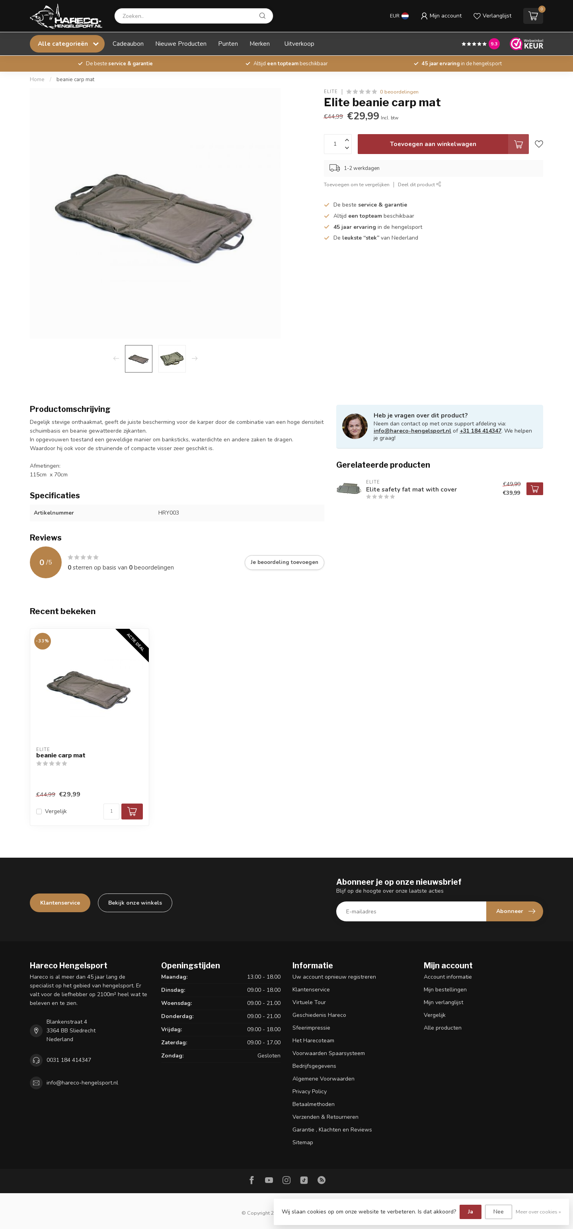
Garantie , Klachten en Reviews (332, 1129)
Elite (331, 92)
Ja (470, 1211)
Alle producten (443, 1028)
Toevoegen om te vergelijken (357, 184)
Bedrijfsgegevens (314, 1066)
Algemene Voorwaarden (323, 1079)
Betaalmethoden (313, 1104)
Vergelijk (56, 811)
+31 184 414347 (480, 431)
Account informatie (448, 977)
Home (37, 79)
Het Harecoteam (313, 1040)
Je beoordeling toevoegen (284, 562)
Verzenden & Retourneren (325, 1117)
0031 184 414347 (69, 1060)
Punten (228, 43)
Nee (498, 1211)
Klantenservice (60, 903)
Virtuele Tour (309, 1002)
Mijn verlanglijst (443, 1002)
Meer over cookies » (538, 1211)
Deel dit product (419, 184)
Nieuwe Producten (181, 43)
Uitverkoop (299, 43)
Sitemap (302, 1142)
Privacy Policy (309, 1091)
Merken (259, 43)
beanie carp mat (75, 79)
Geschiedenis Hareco (319, 1015)
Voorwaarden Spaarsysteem (328, 1053)
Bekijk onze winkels (135, 903)
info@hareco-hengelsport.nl (412, 431)
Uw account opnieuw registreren (334, 977)
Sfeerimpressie (311, 1028)
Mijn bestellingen (445, 989)
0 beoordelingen (399, 91)
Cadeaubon (128, 43)
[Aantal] (111, 811)
